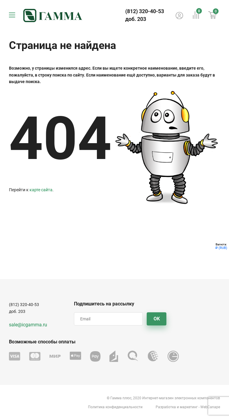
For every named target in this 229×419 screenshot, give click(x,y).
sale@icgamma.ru (28, 325)
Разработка (166, 407)
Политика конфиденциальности (115, 407)
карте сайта (41, 189)
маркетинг (189, 407)
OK (157, 319)
